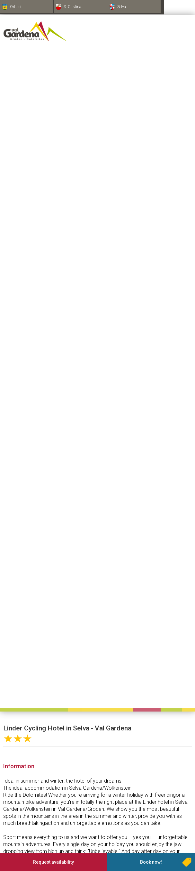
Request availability (53, 862)
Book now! (151, 862)
